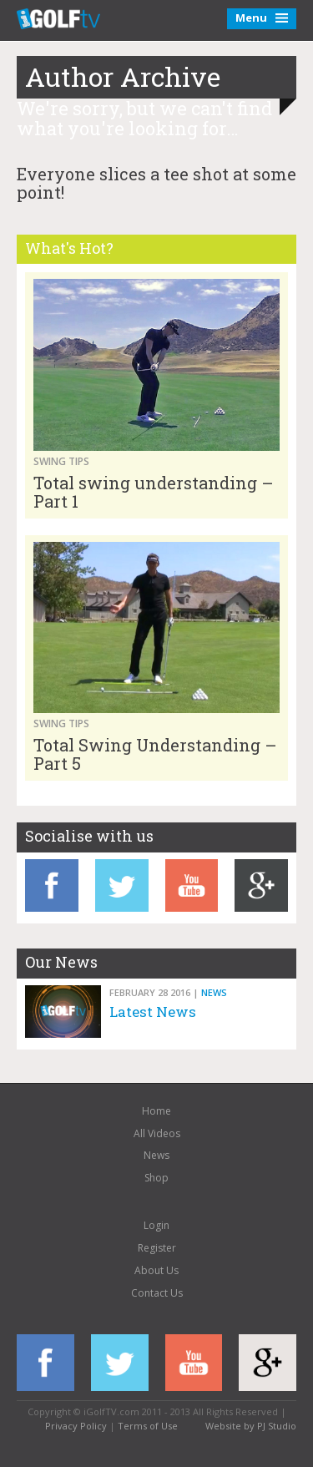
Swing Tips (61, 461)
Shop (156, 1178)
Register (157, 1248)
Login (156, 1225)
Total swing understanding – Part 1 (153, 492)
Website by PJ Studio (250, 1425)
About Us (156, 1270)
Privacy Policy (76, 1425)
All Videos (157, 1133)
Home (156, 1111)
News (214, 992)
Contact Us (157, 1293)
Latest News (152, 1011)
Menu (261, 17)
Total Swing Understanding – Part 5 (155, 754)
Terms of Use (148, 1425)
